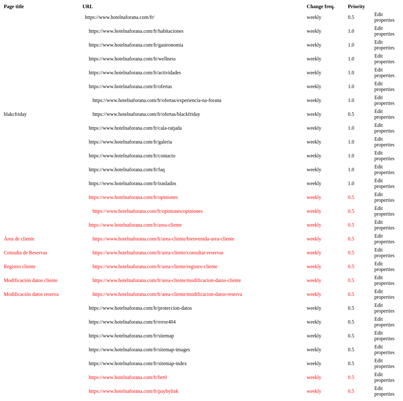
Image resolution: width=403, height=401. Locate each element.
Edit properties (384, 17)
